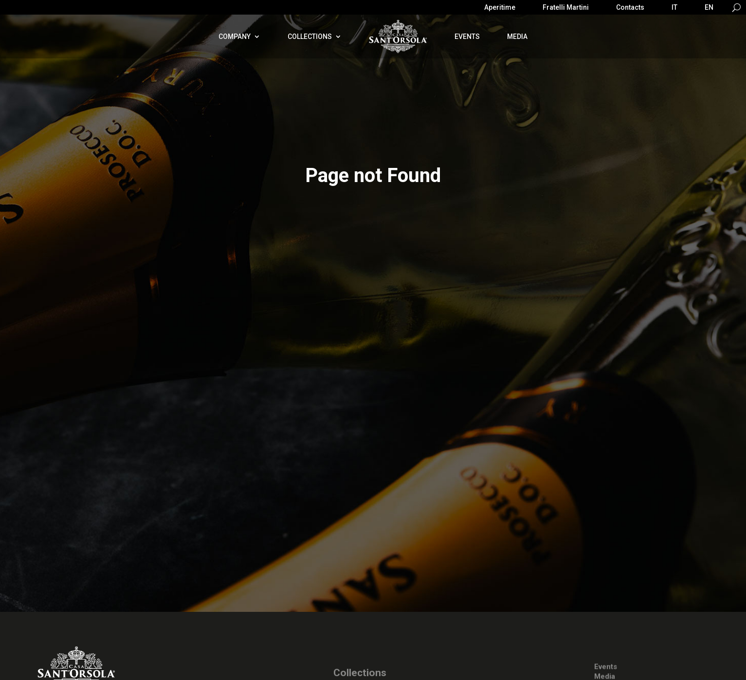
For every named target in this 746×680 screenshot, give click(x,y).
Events (467, 36)
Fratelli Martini (566, 7)
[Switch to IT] (674, 9)
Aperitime (499, 7)
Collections (310, 36)
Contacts (630, 7)
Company (234, 36)
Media (517, 36)
